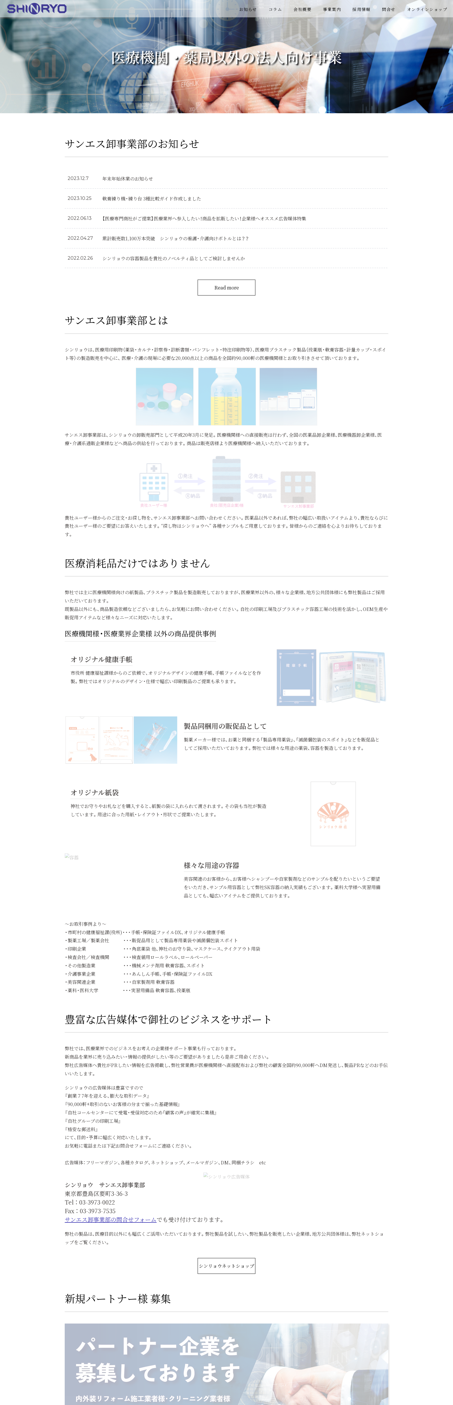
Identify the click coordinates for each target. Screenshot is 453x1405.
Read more (226, 287)
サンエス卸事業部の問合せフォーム (111, 1219)
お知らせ (248, 9)
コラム (275, 9)
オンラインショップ (427, 9)
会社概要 (302, 9)
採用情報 (361, 9)
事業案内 (332, 9)
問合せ (389, 9)
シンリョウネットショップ (226, 1265)
